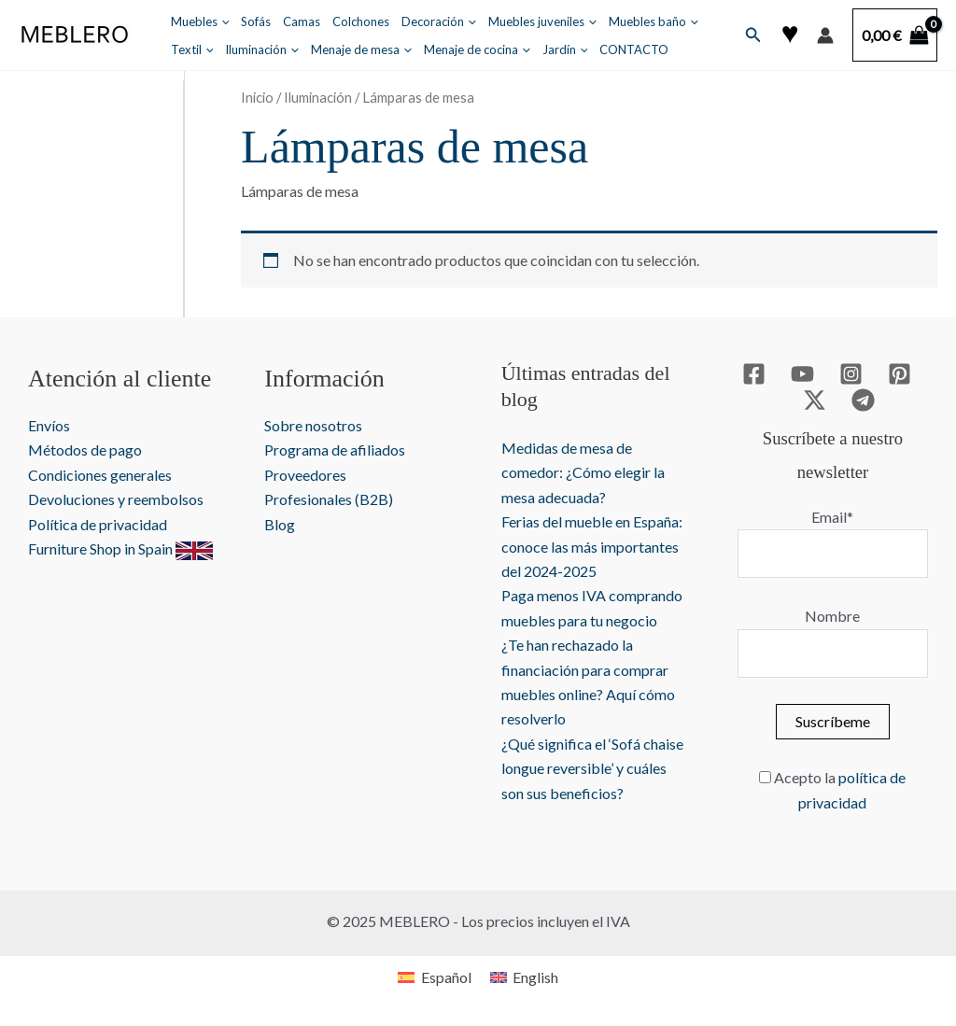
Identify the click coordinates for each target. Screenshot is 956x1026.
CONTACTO (633, 49)
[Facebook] (754, 374)
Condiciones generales (100, 475)
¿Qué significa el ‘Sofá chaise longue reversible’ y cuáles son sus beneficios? (592, 768)
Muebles (200, 21)
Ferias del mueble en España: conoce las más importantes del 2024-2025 (591, 546)
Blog (279, 524)
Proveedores (305, 475)
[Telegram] (863, 400)
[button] (753, 35)
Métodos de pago (85, 449)
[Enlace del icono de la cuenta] (825, 35)
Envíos (49, 425)
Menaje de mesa (361, 49)
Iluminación (262, 49)
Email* (832, 517)
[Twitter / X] (814, 400)
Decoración (438, 21)
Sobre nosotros (313, 425)
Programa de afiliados (334, 449)
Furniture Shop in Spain (120, 548)
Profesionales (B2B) (328, 499)
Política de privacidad (97, 524)
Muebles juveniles (542, 21)
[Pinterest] (899, 374)
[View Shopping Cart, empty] (894, 35)
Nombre (832, 616)
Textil (192, 49)
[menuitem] (434, 977)
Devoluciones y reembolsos (116, 499)
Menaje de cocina (477, 49)
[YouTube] (802, 374)
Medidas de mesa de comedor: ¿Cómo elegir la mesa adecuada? (583, 472)
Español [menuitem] (446, 977)
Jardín (565, 49)
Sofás (256, 21)
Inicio (257, 97)
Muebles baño (653, 21)
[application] (221, 21)
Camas (301, 21)
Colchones (360, 21)
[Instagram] (851, 374)
